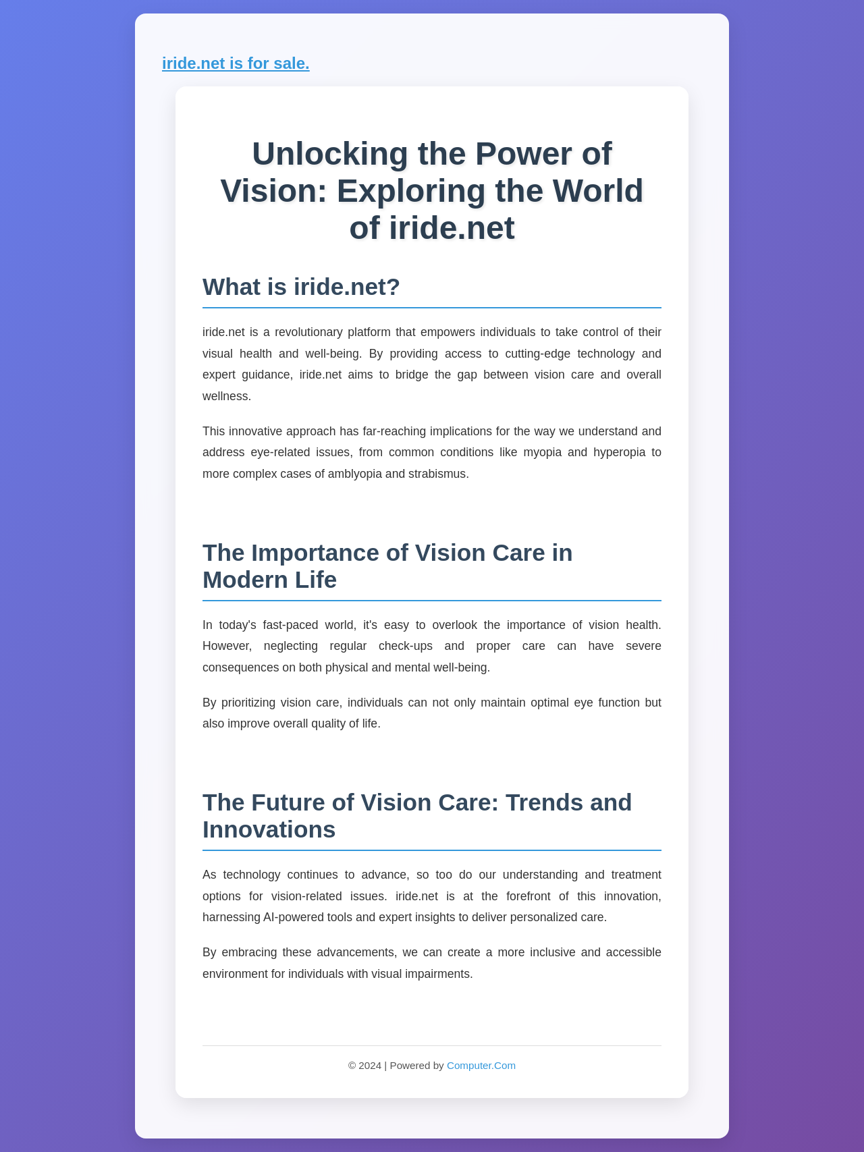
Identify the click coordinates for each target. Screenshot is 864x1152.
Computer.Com (481, 1065)
